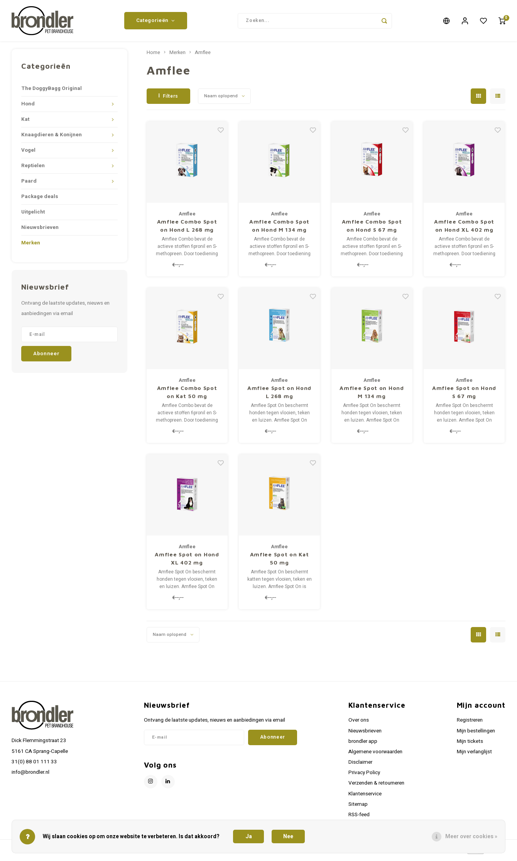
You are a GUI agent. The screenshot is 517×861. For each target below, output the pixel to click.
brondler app (362, 744)
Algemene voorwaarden (375, 755)
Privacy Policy (364, 776)
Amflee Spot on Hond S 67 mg (464, 395)
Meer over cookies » (471, 836)
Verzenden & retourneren (376, 786)
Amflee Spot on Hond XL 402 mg (187, 561)
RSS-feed (359, 818)
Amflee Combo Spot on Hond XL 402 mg (464, 228)
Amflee (203, 55)
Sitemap (358, 807)
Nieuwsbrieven (40, 230)
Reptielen (33, 169)
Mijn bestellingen (476, 733)
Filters (168, 98)
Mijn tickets (470, 744)
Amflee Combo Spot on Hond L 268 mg (187, 228)
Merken (30, 246)
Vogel (28, 153)
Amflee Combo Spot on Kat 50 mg (187, 395)
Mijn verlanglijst (474, 755)
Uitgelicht (33, 215)
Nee (288, 836)
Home (153, 55)
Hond (28, 107)
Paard (29, 184)
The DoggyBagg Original (51, 91)
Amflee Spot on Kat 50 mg (279, 561)
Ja (248, 836)
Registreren (470, 723)
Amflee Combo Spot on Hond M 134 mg (279, 228)
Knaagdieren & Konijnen (51, 138)
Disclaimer (360, 765)
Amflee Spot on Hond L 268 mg (279, 395)
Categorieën (155, 22)
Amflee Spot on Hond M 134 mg (372, 395)
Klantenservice (365, 796)
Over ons (358, 723)
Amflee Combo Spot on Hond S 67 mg (372, 228)
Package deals (39, 199)
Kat (25, 122)
